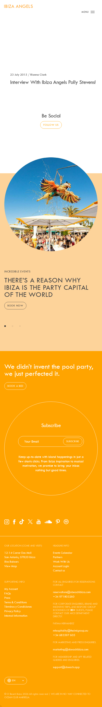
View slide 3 (20, 326)
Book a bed (15, 386)
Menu (88, 12)
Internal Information (15, 616)
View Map (10, 566)
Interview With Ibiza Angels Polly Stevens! (53, 82)
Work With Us (61, 562)
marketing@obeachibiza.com (71, 649)
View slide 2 (12, 326)
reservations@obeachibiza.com (72, 592)
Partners (57, 557)
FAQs (7, 593)
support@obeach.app (66, 667)
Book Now (15, 305)
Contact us (59, 570)
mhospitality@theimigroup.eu (70, 631)
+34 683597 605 (64, 635)
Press (7, 598)
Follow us (50, 125)
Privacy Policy (12, 611)
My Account (11, 589)
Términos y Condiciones (18, 607)
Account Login (61, 566)
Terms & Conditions (15, 602)
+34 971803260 (63, 597)
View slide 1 (5, 326)
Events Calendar (62, 553)
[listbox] (15, 680)
